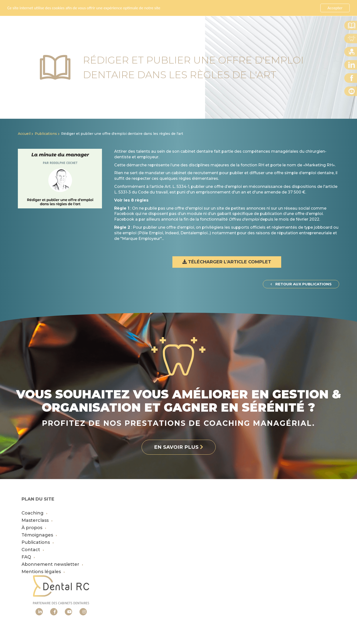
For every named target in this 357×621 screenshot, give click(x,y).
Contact (33, 549)
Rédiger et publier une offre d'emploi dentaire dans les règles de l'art (122, 133)
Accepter (334, 8)
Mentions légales (43, 571)
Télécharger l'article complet (226, 262)
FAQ (28, 557)
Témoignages (39, 535)
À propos (34, 527)
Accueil (24, 133)
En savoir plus (172, 7)
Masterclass (37, 520)
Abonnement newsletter (52, 564)
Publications (46, 133)
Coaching (34, 513)
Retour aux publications (301, 284)
